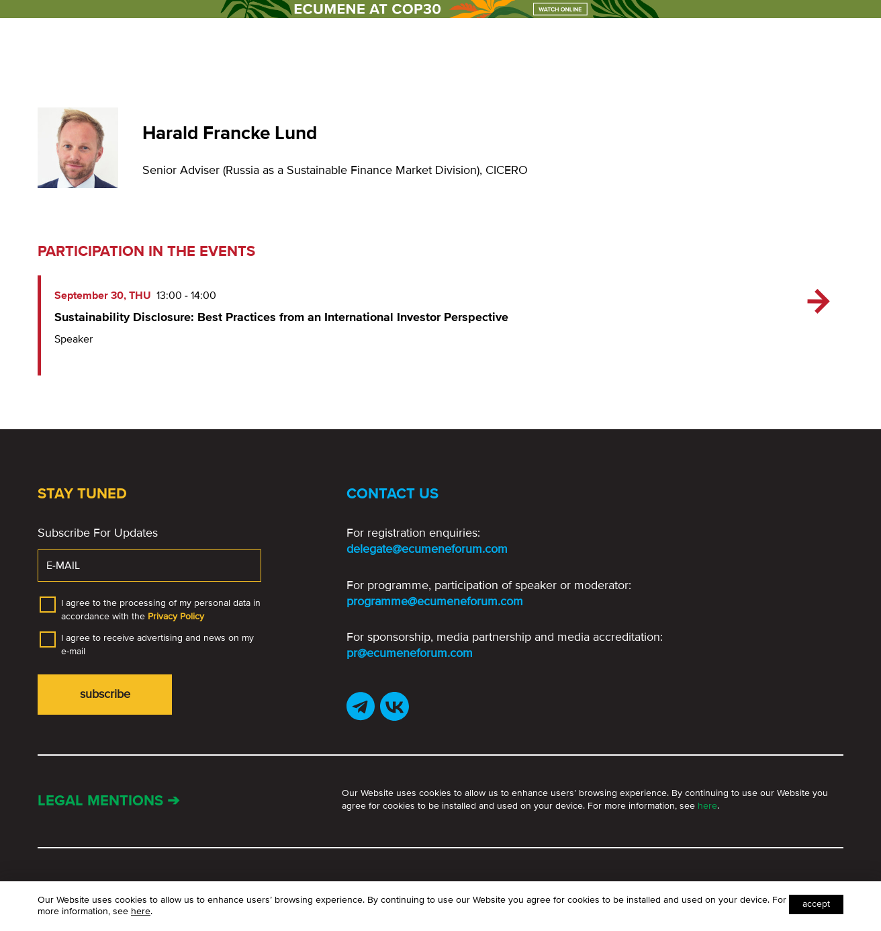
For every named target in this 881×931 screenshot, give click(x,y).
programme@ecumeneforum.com (434, 601)
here (707, 805)
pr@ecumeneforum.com (409, 653)
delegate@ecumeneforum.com (427, 548)
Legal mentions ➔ (108, 801)
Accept (816, 904)
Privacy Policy (176, 616)
